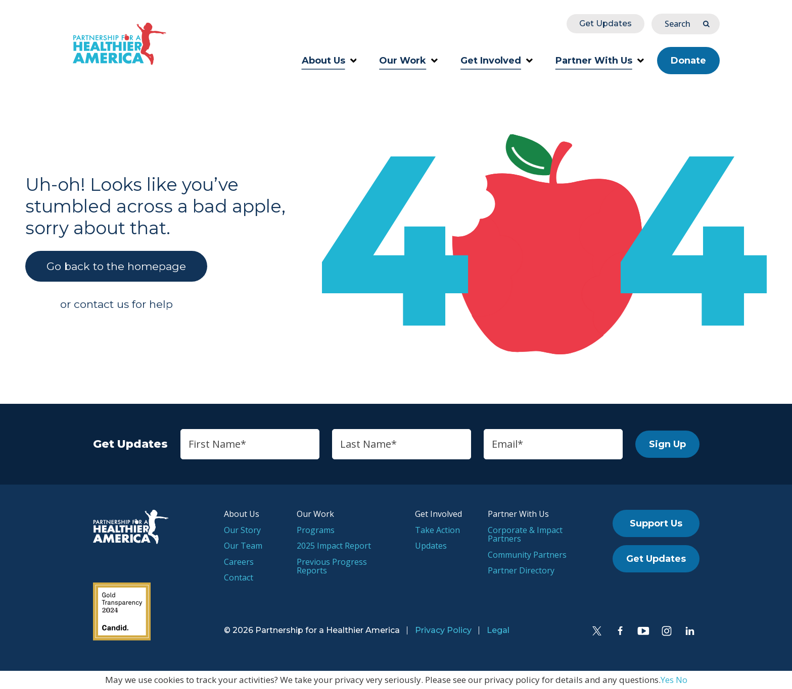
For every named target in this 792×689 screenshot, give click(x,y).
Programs (316, 530)
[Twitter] (597, 631)
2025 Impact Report (334, 545)
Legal (498, 630)
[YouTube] (643, 631)
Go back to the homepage (116, 266)
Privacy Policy (443, 630)
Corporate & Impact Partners (525, 534)
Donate (688, 60)
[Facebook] (620, 631)
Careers (239, 561)
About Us (329, 60)
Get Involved (496, 60)
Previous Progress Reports (332, 566)
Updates (431, 545)
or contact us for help (116, 304)
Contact (238, 577)
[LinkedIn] (690, 631)
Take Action (437, 530)
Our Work (408, 60)
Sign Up (667, 444)
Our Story (242, 530)
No (681, 679)
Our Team (243, 545)
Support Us (656, 523)
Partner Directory (521, 570)
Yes (667, 679)
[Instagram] (666, 631)
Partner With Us (599, 60)
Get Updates (605, 23)
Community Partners (527, 554)
